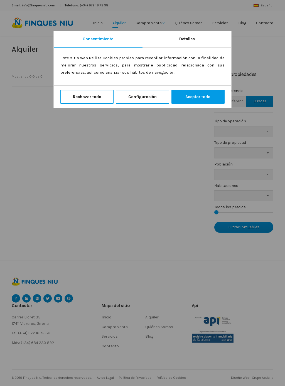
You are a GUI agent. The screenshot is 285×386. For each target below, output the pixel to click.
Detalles (187, 38)
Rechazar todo (87, 96)
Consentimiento (98, 38)
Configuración (142, 96)
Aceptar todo (197, 96)
